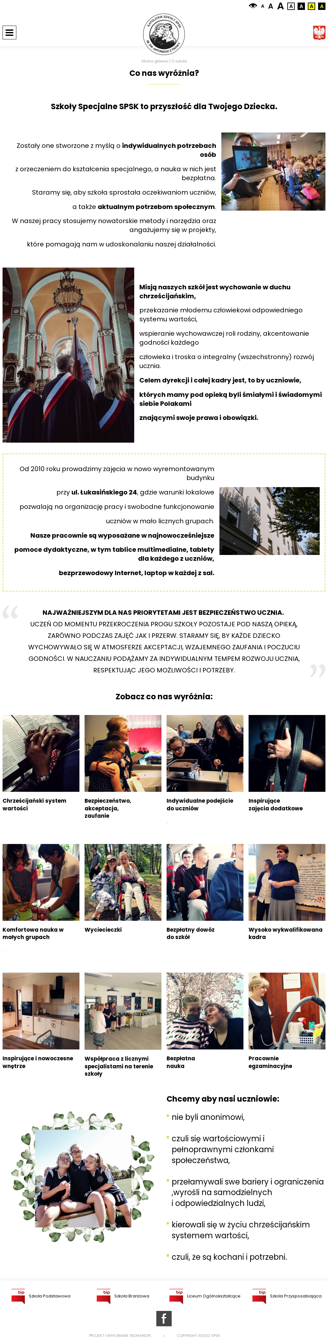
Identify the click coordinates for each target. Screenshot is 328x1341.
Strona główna (155, 61)
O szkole (179, 61)
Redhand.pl (140, 1335)
